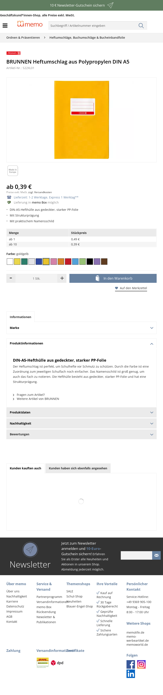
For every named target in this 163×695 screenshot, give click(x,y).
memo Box (39, 202)
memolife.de (135, 632)
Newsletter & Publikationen (46, 619)
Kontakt (11, 622)
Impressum (14, 611)
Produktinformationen (81, 343)
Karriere (12, 601)
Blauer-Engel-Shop (79, 606)
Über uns (13, 591)
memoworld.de (137, 645)
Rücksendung (46, 612)
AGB (9, 616)
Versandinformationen (51, 602)
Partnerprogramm (49, 597)
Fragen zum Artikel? (29, 395)
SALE (69, 591)
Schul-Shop (74, 596)
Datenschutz (15, 606)
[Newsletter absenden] (156, 555)
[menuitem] (6, 25)
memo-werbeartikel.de (137, 638)
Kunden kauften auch (25, 468)
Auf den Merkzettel (131, 288)
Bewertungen (81, 434)
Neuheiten (74, 601)
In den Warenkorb (114, 278)
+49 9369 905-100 (138, 602)
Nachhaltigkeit (16, 596)
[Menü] (6, 25)
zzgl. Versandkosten (40, 192)
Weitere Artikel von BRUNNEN (36, 399)
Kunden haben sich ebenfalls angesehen (78, 468)
